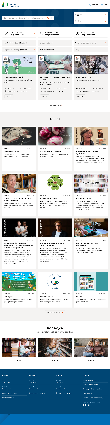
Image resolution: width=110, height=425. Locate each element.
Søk (49, 18)
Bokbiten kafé (8, 398)
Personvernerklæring (91, 384)
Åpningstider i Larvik (10, 393)
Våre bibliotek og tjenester (90, 43)
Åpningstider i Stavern (37, 393)
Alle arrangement (55, 105)
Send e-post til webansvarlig (94, 398)
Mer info (9, 96)
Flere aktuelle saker (55, 312)
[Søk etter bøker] (23, 18)
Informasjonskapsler (91, 380)
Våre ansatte (88, 393)
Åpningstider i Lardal (64, 393)
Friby (90, 50)
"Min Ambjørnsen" (55, 50)
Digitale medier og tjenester (19, 50)
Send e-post (7, 389)
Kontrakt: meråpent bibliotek (19, 43)
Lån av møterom (55, 43)
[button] (93, 5)
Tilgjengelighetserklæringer (93, 389)
